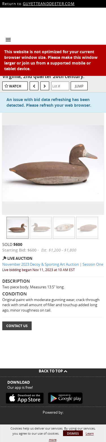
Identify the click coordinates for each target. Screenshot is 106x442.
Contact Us (17, 325)
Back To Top (53, 371)
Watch (15, 86)
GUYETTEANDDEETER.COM (49, 3)
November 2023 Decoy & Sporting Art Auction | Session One (52, 264)
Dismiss (73, 433)
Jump (79, 86)
